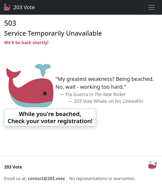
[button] (50, 117)
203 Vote (19, 7)
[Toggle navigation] (151, 7)
